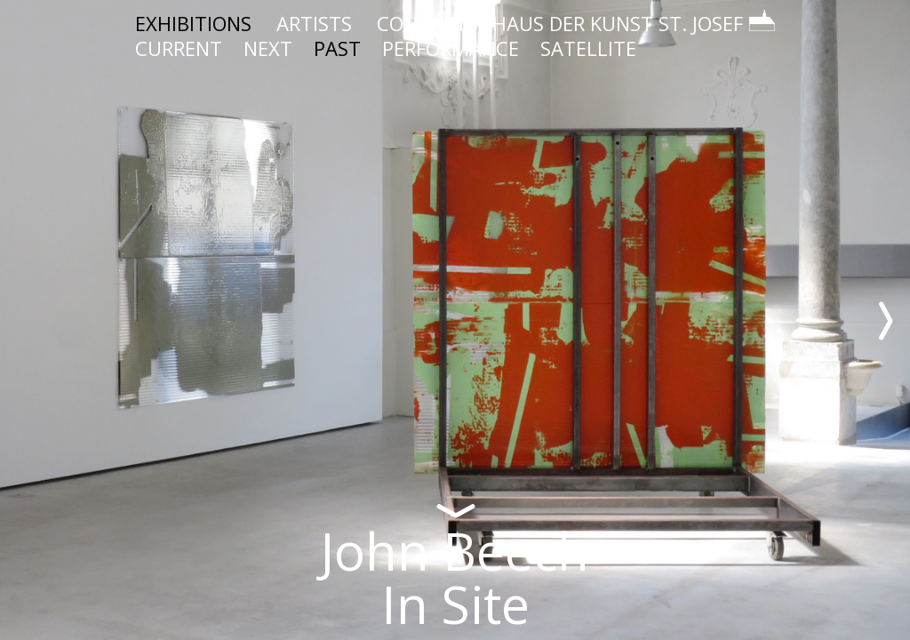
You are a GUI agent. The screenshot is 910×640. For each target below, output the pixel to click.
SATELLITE (588, 48)
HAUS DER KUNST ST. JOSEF (633, 23)
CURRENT (178, 48)
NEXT (267, 48)
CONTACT (422, 23)
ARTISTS (314, 23)
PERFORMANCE (450, 48)
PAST (337, 48)
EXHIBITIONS (193, 23)
